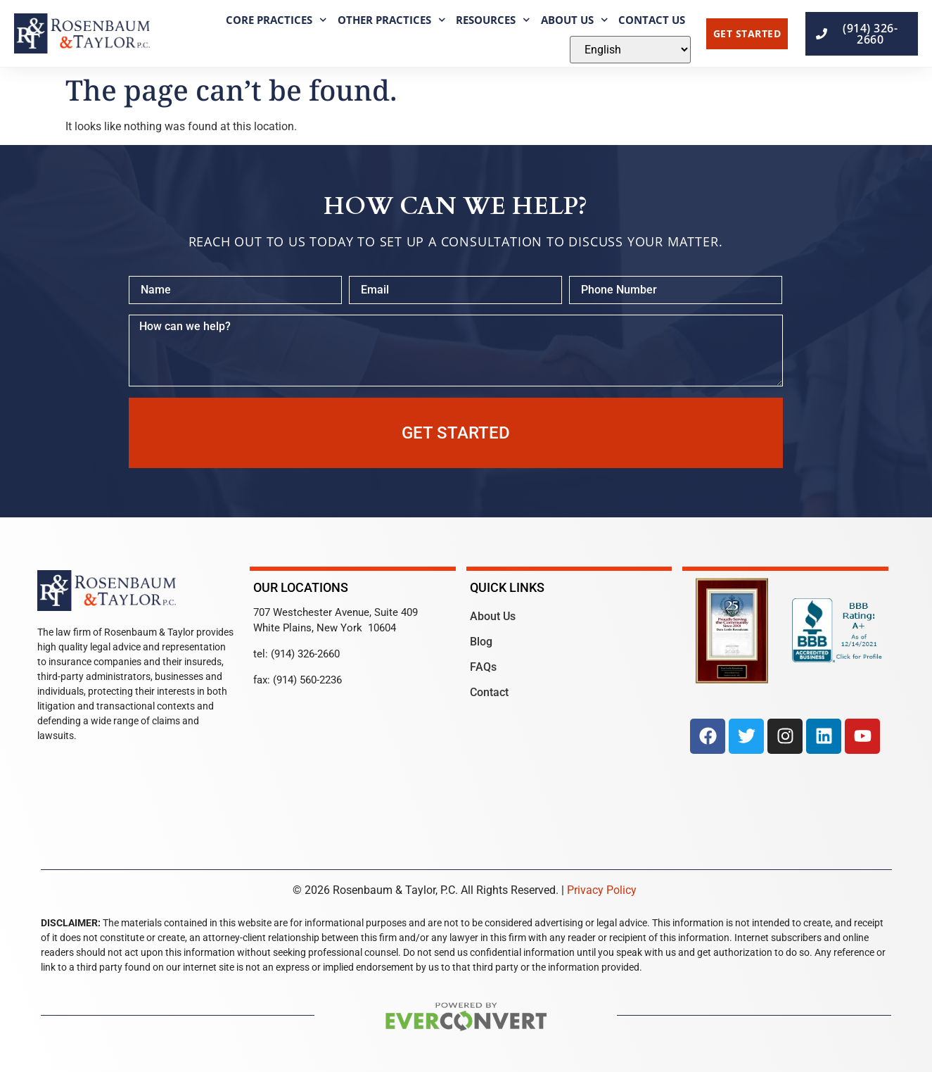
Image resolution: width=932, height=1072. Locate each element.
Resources (493, 20)
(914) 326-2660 (305, 654)
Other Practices (392, 20)
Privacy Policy (602, 890)
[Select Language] (630, 49)
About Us (574, 20)
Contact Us (651, 20)
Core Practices (276, 20)
